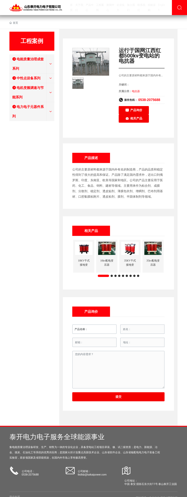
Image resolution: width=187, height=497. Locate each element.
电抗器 (136, 91)
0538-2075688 (149, 100)
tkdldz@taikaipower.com (92, 474)
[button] (103, 276)
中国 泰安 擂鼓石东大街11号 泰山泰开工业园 (150, 484)
